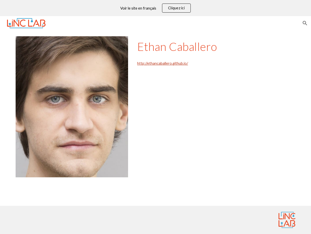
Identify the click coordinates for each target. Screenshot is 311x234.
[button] (305, 23)
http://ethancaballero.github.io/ (162, 63)
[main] (215, 46)
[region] (155, 8)
